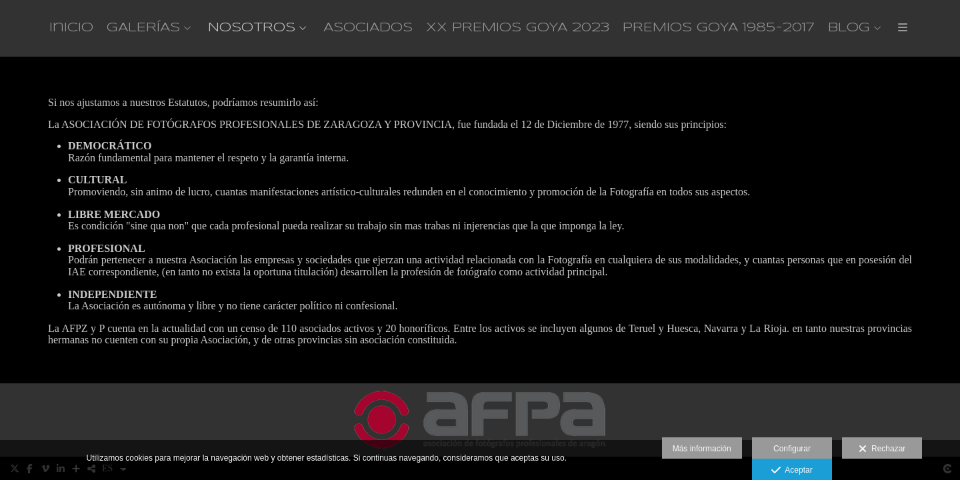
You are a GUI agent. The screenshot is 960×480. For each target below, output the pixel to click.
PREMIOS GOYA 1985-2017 (719, 28)
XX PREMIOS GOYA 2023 (517, 28)
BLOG (849, 28)
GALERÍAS (143, 28)
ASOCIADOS (368, 28)
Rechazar (882, 449)
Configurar (792, 448)
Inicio (71, 28)
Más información (702, 448)
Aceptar (791, 470)
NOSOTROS (251, 28)
